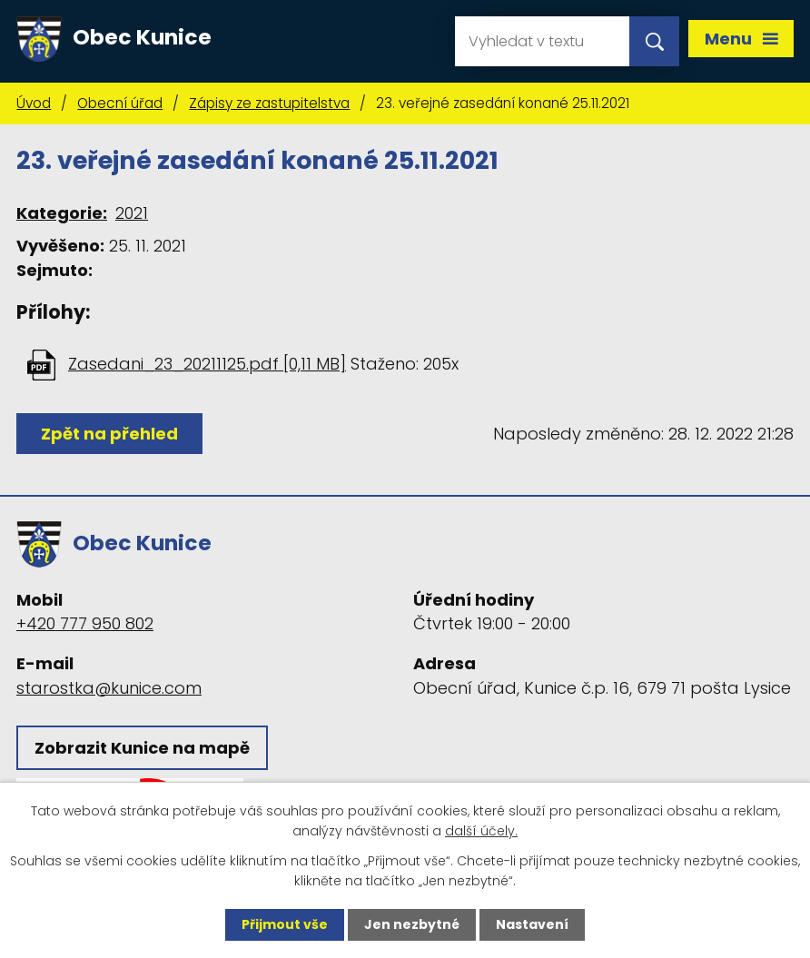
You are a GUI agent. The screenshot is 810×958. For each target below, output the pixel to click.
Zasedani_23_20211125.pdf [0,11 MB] (207, 363)
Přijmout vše (285, 924)
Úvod (33, 103)
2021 (131, 213)
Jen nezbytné (411, 924)
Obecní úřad (120, 103)
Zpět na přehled (109, 433)
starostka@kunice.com (109, 688)
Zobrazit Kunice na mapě (142, 747)
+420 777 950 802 (84, 623)
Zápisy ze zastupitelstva (269, 103)
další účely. (481, 831)
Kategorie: (61, 213)
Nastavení (532, 924)
